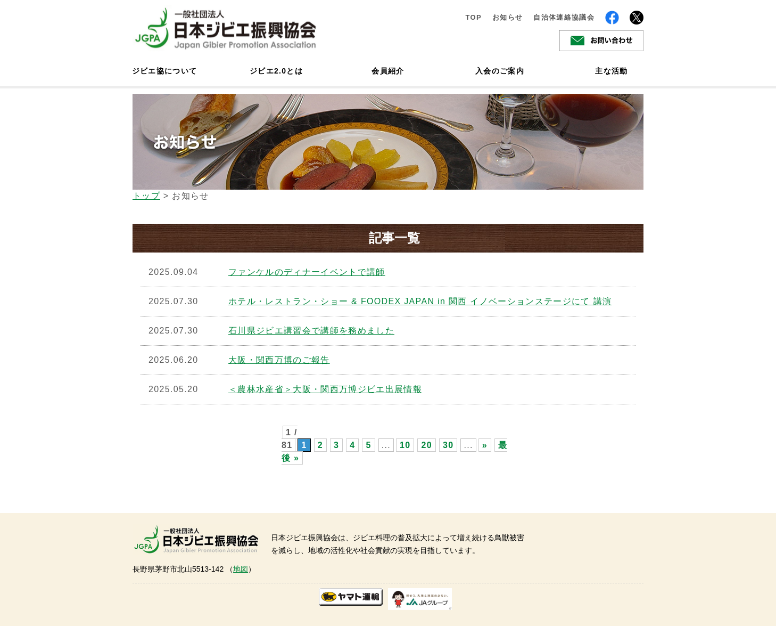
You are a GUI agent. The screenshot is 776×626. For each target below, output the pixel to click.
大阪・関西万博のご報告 (279, 359)
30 (448, 445)
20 (426, 445)
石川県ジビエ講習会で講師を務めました (311, 330)
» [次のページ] (485, 445)
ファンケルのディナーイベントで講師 (306, 272)
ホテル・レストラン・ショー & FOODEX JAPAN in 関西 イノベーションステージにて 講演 (420, 301)
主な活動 (611, 71)
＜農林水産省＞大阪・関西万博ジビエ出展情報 (325, 389)
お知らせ (507, 17)
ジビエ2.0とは (276, 71)
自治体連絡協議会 (564, 17)
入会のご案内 (499, 71)
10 (405, 445)
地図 (240, 569)
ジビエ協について (164, 71)
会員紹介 (388, 71)
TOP (473, 17)
